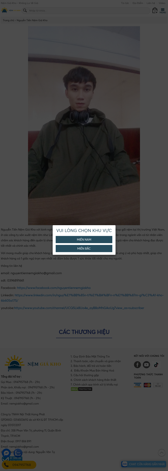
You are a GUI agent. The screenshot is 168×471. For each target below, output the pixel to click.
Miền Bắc (84, 248)
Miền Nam (84, 239)
